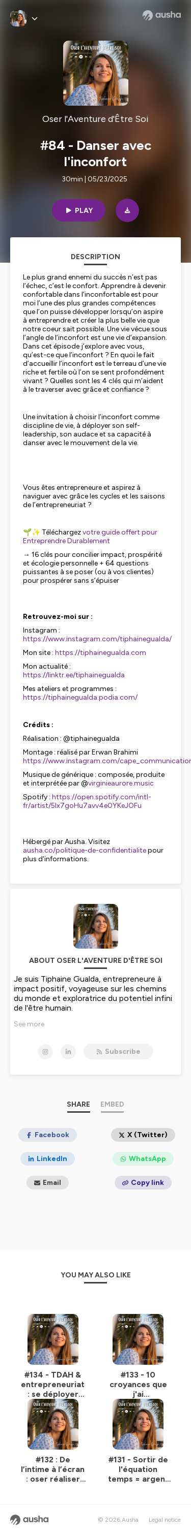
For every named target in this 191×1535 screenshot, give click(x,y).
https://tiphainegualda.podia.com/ (80, 697)
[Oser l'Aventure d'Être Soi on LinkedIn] (68, 1051)
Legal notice (165, 1519)
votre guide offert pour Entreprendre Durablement (90, 536)
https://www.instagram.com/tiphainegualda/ (97, 639)
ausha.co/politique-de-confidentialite (84, 850)
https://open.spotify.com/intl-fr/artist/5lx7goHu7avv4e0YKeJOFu (87, 801)
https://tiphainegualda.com (100, 652)
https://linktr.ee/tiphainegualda (74, 675)
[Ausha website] (162, 15)
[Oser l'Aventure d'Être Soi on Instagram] (45, 1051)
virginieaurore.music (121, 783)
